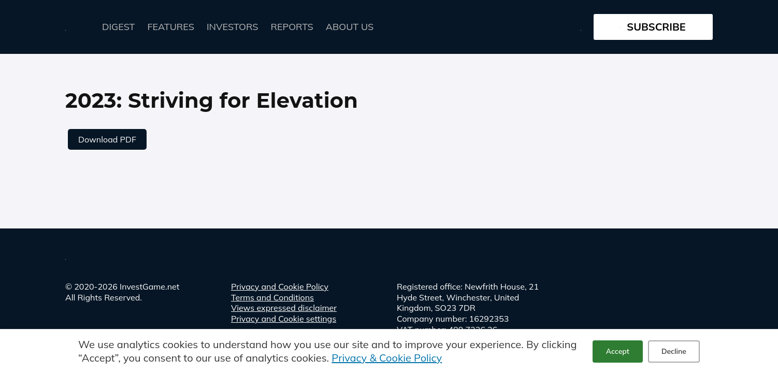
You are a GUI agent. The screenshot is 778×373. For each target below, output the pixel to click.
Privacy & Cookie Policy (387, 357)
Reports (292, 27)
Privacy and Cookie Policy (279, 286)
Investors (232, 27)
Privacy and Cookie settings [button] (283, 318)
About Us (349, 27)
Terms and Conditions (272, 297)
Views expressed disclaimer (284, 308)
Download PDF (107, 139)
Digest (118, 27)
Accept (617, 351)
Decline (673, 351)
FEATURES (171, 27)
